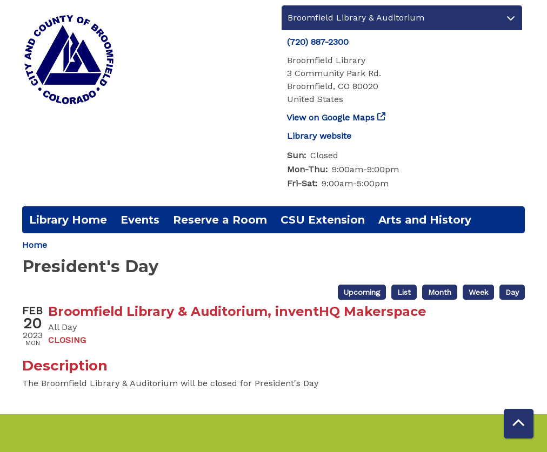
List (404, 292)
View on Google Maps (331, 117)
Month (439, 292)
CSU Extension (323, 219)
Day (512, 292)
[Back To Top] (518, 423)
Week (478, 292)
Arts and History (424, 219)
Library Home (68, 219)
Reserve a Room (220, 219)
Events (140, 219)
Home (34, 245)
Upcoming (362, 292)
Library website (319, 136)
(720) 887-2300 (318, 42)
